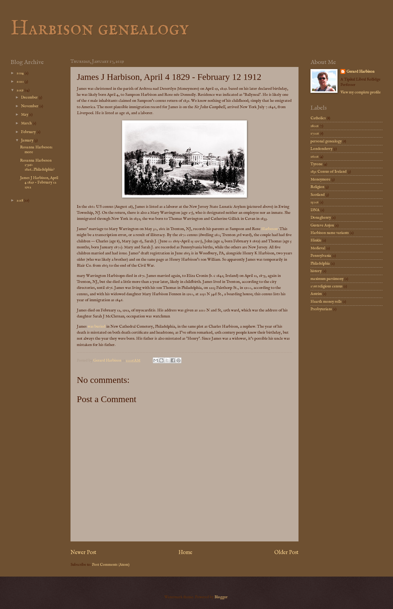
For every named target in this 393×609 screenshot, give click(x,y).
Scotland (317, 194)
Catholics (318, 118)
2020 (20, 81)
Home (185, 552)
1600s (314, 156)
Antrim (316, 293)
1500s (314, 202)
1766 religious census (326, 286)
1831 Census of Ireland (328, 171)
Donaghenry (320, 217)
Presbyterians (321, 309)
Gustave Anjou (322, 225)
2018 (20, 200)
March (27, 123)
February (29, 132)
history (316, 271)
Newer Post (83, 552)
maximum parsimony (327, 278)
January (27, 140)
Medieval (317, 248)
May (25, 114)
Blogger (221, 597)
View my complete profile (360, 92)
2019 (20, 90)
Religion (317, 186)
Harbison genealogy (99, 29)
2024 (20, 73)
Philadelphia (320, 263)
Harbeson (269, 229)
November (30, 106)
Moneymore (320, 179)
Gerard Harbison (360, 71)
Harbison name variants (329, 232)
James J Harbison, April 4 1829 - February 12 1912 (39, 182)
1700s (314, 133)
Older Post (286, 552)
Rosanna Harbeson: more (36, 149)
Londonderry (321, 148)
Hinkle (315, 240)
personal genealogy (326, 141)
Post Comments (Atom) (111, 564)
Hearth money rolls (326, 301)
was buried (96, 326)
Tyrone (316, 164)
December (30, 97)
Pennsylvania (320, 255)
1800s (314, 126)
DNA (315, 210)
